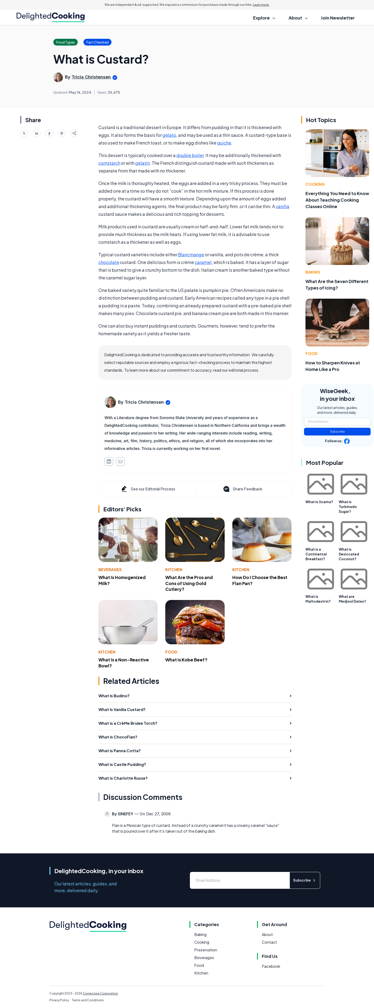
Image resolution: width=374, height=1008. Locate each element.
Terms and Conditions (88, 1000)
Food (171, 651)
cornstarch (109, 163)
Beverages (110, 569)
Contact (269, 942)
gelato (169, 135)
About (267, 934)
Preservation (205, 949)
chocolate (108, 262)
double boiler (190, 155)
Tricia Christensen (91, 76)
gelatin (142, 163)
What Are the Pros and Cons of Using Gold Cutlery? (189, 583)
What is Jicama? (319, 502)
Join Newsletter (338, 17)
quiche (224, 142)
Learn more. (261, 5)
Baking (312, 272)
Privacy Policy (59, 1000)
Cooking (315, 184)
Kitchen (173, 569)
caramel (203, 262)
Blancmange (191, 254)
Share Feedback (242, 489)
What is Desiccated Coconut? (349, 554)
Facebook (271, 966)
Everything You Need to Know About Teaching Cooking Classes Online (337, 200)
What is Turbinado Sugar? (348, 507)
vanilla (282, 206)
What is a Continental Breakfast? (316, 554)
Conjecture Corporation (100, 993)
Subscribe (337, 431)
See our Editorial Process (147, 489)
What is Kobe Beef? (186, 659)
